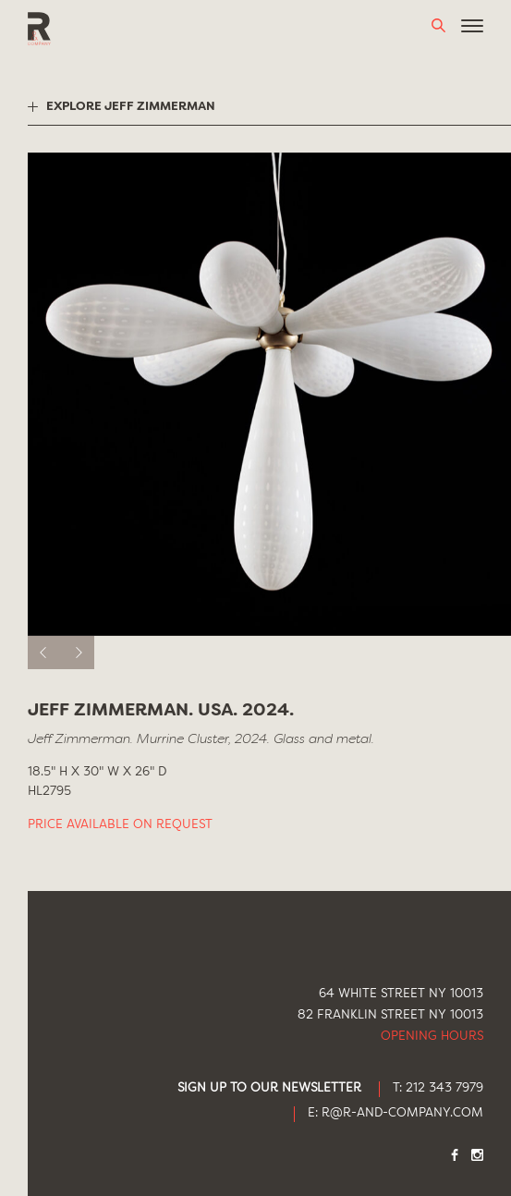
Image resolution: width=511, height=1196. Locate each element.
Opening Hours (432, 1037)
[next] (77, 652)
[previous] (44, 652)
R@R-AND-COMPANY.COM (402, 1113)
